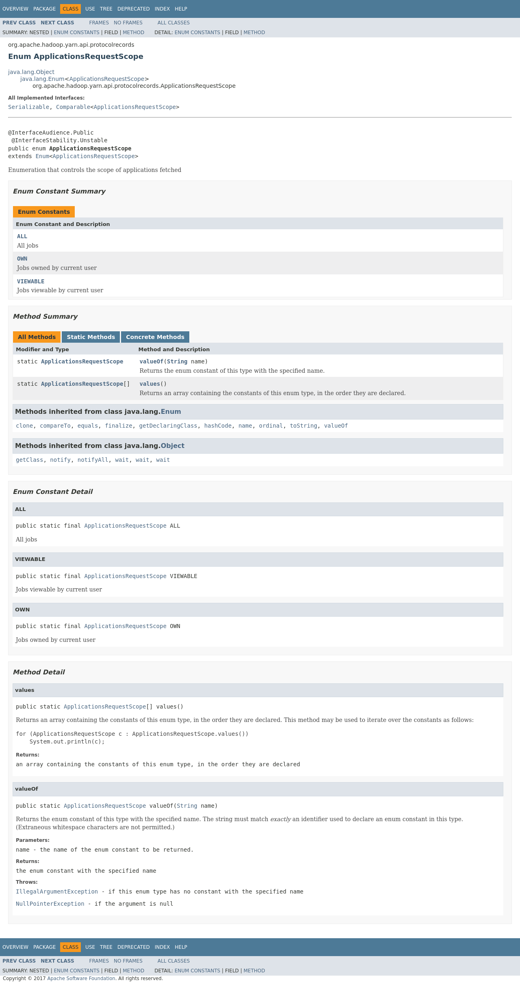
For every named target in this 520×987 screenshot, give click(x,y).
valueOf (152, 361)
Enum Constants (76, 32)
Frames (99, 23)
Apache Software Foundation (81, 978)
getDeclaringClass (168, 425)
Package (44, 9)
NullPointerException (50, 903)
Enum (42, 156)
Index (162, 9)
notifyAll (93, 460)
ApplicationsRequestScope (106, 79)
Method (133, 32)
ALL (22, 236)
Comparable (73, 107)
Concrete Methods (155, 337)
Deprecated (133, 9)
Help (181, 9)
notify (60, 460)
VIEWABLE (30, 281)
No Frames (128, 23)
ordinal (271, 425)
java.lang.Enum (42, 79)
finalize (118, 425)
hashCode (218, 425)
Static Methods (91, 337)
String (177, 361)
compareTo (55, 425)
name (245, 425)
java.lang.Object (31, 72)
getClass (29, 460)
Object (173, 446)
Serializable (28, 107)
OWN (22, 258)
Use (90, 9)
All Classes (174, 23)
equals (88, 425)
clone (24, 425)
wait (122, 460)
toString (303, 425)
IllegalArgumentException (57, 891)
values (150, 383)
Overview (15, 9)
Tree (106, 9)
